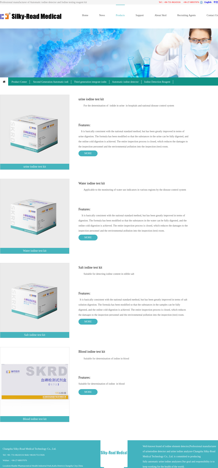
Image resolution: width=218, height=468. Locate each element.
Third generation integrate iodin (90, 82)
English (209, 2)
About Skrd (160, 15)
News (102, 15)
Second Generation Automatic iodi (50, 82)
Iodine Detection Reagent (157, 82)
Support (140, 15)
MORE (88, 153)
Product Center (19, 82)
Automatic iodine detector (125, 82)
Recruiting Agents (186, 15)
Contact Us (212, 15)
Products (120, 15)
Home (85, 15)
